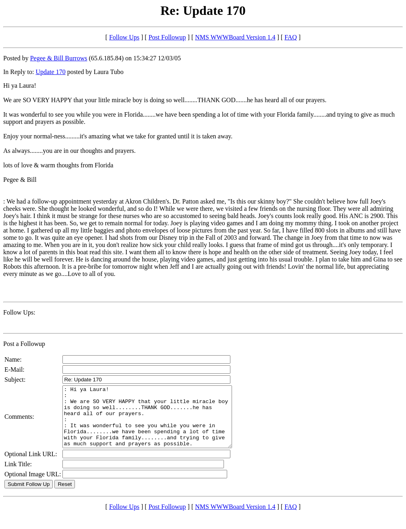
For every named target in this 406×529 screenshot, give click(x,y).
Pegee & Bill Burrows (58, 58)
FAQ (290, 37)
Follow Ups (124, 37)
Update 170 (50, 71)
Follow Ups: (19, 312)
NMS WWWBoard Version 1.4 (235, 37)
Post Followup (167, 37)
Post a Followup (24, 343)
